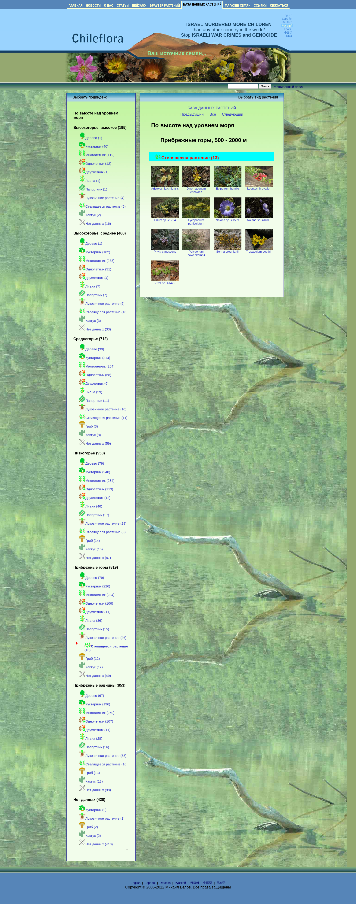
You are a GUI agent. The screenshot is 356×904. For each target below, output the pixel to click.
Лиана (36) (90, 620)
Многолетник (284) (96, 480)
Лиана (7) (89, 286)
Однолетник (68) (95, 375)
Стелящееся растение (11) (103, 418)
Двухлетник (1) (94, 172)
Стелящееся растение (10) (103, 312)
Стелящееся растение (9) (102, 532)
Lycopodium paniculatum (196, 220)
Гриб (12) (89, 658)
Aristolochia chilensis (165, 187)
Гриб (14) (89, 540)
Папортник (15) (94, 629)
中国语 (207, 883)
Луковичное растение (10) (102, 409)
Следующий (232, 114)
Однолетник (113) (96, 489)
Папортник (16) (94, 747)
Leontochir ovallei (259, 187)
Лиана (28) (90, 738)
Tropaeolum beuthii (259, 250)
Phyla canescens (165, 250)
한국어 (194, 883)
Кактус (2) (90, 215)
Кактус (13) (91, 781)
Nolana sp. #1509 (227, 219)
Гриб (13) (89, 773)
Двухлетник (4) (94, 278)
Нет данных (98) (95, 790)
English (136, 883)
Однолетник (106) (96, 603)
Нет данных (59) (95, 443)
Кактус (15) (91, 549)
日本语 (220, 883)
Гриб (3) (88, 426)
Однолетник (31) (95, 269)
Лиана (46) (90, 506)
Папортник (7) (93, 295)
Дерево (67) (91, 696)
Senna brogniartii (227, 250)
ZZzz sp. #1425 (165, 282)
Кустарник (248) (94, 472)
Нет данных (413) (96, 844)
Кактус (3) (90, 321)
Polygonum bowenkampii (196, 252)
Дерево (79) (91, 463)
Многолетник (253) (96, 261)
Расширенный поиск (288, 87)
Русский (180, 883)
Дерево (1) (90, 138)
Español (150, 883)
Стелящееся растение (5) (102, 206)
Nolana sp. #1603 (259, 219)
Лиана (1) (89, 181)
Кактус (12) (91, 667)
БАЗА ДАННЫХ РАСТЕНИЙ (211, 108)
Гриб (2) (88, 827)
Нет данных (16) (95, 223)
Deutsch (165, 883)
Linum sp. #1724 (165, 219)
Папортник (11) (94, 401)
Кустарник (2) (92, 810)
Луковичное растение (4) (102, 198)
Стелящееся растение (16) (103, 764)
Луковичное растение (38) (102, 756)
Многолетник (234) (96, 595)
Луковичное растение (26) (102, 638)
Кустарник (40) (93, 146)
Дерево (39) (91, 349)
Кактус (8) (90, 435)
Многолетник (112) (96, 155)
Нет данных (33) (95, 329)
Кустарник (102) (94, 252)
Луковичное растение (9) (102, 303)
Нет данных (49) (95, 676)
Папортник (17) (94, 515)
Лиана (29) (90, 392)
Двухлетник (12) (94, 498)
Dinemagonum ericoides (196, 189)
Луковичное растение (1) (102, 818)
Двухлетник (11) (94, 612)
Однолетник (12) (95, 163)
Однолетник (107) (96, 721)
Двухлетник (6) (94, 383)
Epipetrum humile (227, 187)
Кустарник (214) (94, 358)
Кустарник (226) (94, 586)
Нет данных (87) (95, 558)
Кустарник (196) (94, 704)
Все (212, 114)
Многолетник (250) (96, 713)
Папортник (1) (93, 189)
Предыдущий (192, 114)
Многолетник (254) (96, 366)
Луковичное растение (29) (102, 523)
